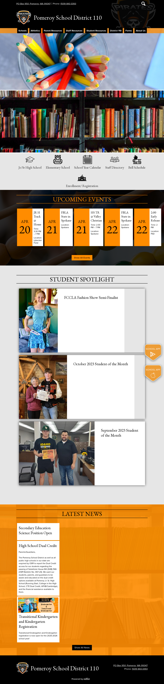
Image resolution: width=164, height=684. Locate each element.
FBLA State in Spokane (66, 216)
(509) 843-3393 (68, 3)
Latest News (82, 514)
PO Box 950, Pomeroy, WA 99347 (33, 3)
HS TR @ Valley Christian (96, 216)
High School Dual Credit (38, 545)
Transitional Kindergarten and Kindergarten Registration (38, 621)
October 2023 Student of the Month (100, 363)
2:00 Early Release (155, 216)
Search (143, 4)
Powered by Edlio (81, 679)
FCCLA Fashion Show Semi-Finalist (91, 297)
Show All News (82, 647)
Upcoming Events (82, 199)
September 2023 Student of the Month (119, 433)
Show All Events (82, 257)
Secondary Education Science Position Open (35, 530)
